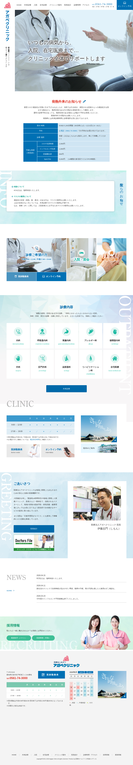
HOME (18, 5)
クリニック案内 (56, 5)
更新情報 (118, 755)
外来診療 (27, 5)
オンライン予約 (125, 6)
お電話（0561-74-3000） (68, 131)
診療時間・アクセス (81, 5)
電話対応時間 (34, 439)
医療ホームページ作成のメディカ (86, 759)
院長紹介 (67, 5)
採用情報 (13, 625)
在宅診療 (43, 5)
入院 (35, 5)
